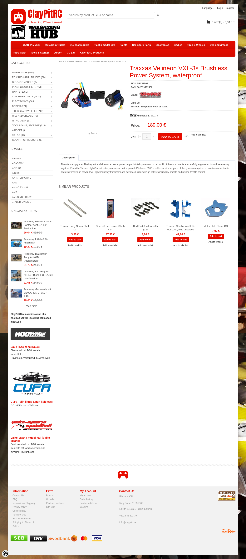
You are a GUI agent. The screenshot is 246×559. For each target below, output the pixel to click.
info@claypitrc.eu (128, 522)
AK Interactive (21, 178)
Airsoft (58, 52)
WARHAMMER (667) (23, 72)
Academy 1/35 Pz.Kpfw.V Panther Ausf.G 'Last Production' (38, 225)
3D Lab (71, 52)
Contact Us (18, 495)
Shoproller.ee (228, 531)
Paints (123, 45)
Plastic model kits (104, 45)
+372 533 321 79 (128, 515)
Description (69, 157)
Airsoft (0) (19, 130)
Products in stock (55, 503)
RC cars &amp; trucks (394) (29, 77)
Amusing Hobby (22, 197)
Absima (16, 158)
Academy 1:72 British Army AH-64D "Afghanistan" (35, 257)
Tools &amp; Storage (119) (29, 125)
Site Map (50, 507)
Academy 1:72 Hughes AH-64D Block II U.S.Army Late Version (38, 275)
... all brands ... (21, 202)
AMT (14, 192)
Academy (17, 163)
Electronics (162, 45)
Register (229, 8)
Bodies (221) (19, 106)
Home (61, 61)
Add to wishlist (198, 134)
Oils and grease (219, 45)
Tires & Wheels (196, 45)
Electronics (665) (23, 101)
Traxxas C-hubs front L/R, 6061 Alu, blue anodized (180, 228)
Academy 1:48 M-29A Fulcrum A (35, 241)
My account (85, 495)
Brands (49, 495)
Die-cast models (79, 45)
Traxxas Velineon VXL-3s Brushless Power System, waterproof (96, 61)
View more (31, 306)
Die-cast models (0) (24, 82)
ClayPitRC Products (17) (27, 140)
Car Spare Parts (141, 45)
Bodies (178, 45)
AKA (14, 182)
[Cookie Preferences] (5, 553)
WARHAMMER (31, 45)
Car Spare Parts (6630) (26, 96)
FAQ (14, 499)
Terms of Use (19, 514)
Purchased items (88, 503)
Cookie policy (19, 511)
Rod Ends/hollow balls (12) (145, 228)
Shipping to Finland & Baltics (23, 522)
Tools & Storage (40, 52)
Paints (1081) (19, 91)
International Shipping (23, 503)
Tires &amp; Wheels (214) (27, 111)
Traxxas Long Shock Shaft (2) (75, 228)
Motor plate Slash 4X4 (216, 226)
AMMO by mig (20, 187)
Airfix (16, 173)
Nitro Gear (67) (21, 120)
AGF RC (16, 168)
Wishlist (84, 507)
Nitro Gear (19, 52)
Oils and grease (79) (25, 116)
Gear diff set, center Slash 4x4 (110, 228)
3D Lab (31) (18, 135)
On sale (50, 499)
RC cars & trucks (55, 45)
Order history (86, 499)
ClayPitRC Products (92, 52)
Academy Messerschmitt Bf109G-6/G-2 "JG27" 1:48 (37, 293)
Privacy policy (19, 507)
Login (220, 8)
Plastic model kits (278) (27, 87)
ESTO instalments (21, 518)
